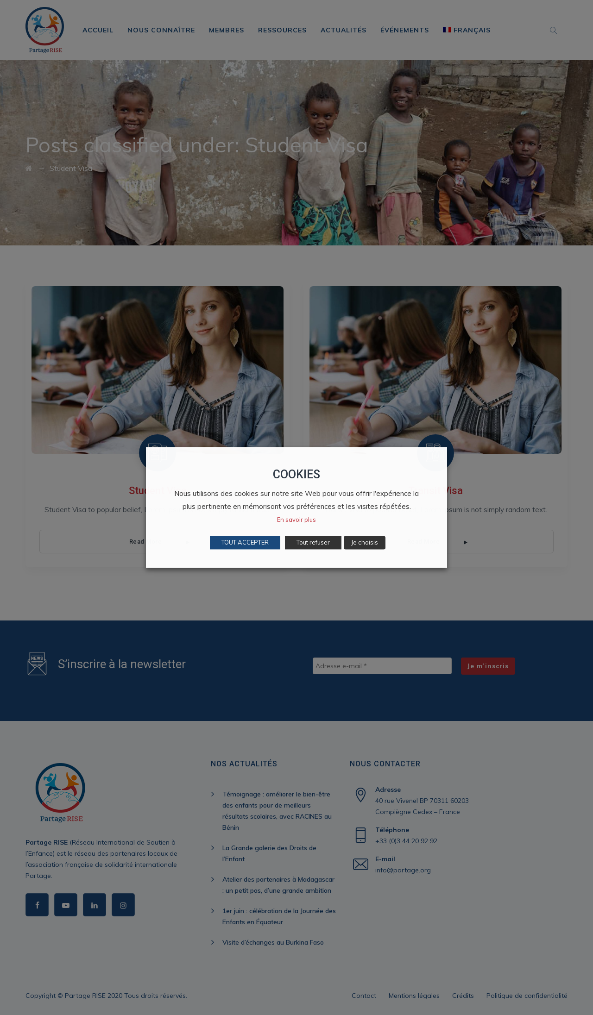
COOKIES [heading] (296, 474)
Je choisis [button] (364, 542)
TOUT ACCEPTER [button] (245, 542)
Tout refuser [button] (313, 542)
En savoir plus (296, 520)
